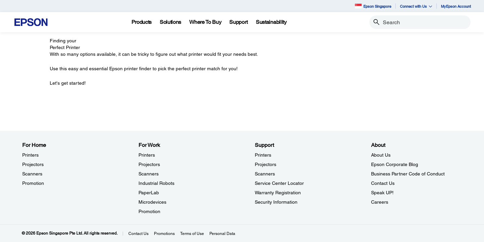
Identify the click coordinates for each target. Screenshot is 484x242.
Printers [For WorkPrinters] (146, 155)
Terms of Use (192, 233)
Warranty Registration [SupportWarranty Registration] (278, 192)
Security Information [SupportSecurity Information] (276, 202)
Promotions (164, 233)
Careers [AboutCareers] (379, 202)
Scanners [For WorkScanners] (148, 173)
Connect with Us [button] (416, 6)
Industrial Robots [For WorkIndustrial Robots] (156, 183)
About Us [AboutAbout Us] (381, 155)
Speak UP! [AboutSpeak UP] (382, 192)
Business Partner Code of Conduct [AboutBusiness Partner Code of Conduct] (408, 173)
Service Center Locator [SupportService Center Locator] (279, 183)
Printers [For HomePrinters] (30, 155)
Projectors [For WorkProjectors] (149, 164)
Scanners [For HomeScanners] (32, 173)
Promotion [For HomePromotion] (33, 183)
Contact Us (138, 233)
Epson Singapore (373, 6)
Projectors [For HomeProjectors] (33, 164)
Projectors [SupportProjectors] (265, 164)
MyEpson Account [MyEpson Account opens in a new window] (456, 6)
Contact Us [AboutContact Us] (383, 183)
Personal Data (222, 233)
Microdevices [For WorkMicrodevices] (152, 202)
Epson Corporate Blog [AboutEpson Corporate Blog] (394, 164)
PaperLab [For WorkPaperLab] (148, 192)
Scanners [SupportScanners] (265, 173)
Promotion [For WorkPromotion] (149, 211)
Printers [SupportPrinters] (263, 155)
